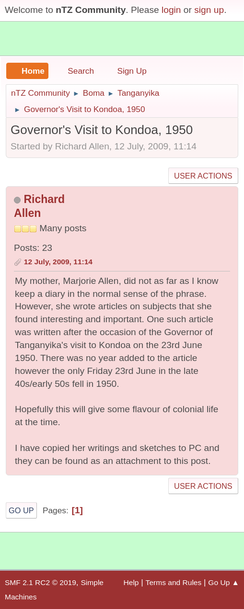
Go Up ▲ (223, 582)
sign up (209, 10)
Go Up (21, 510)
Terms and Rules (174, 582)
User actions (203, 175)
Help (131, 582)
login (171, 10)
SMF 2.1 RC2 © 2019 (40, 582)
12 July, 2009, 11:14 (58, 262)
